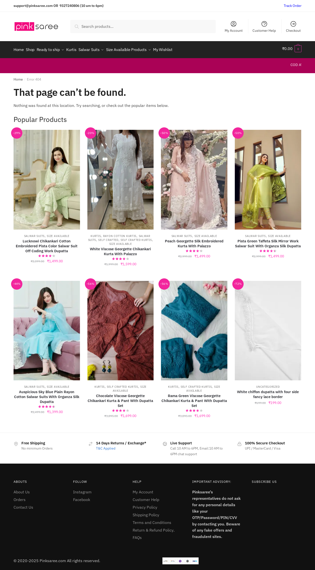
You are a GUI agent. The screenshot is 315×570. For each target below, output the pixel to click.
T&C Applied (105, 446)
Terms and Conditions (152, 520)
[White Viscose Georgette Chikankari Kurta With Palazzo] (120, 177)
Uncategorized (268, 384)
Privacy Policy (145, 505)
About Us (22, 489)
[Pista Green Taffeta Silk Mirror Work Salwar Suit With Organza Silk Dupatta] (268, 177)
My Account (234, 26)
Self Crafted (108, 237)
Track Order (292, 5)
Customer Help (264, 26)
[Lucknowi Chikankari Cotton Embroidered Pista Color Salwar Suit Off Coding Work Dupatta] (47, 177)
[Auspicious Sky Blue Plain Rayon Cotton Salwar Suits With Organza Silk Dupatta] (47, 328)
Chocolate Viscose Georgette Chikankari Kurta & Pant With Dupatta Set (120, 398)
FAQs (137, 535)
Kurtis (96, 233)
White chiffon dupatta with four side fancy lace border (268, 392)
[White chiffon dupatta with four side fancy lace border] (268, 328)
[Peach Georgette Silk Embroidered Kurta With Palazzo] (194, 177)
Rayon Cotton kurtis (119, 233)
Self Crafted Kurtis (136, 237)
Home (18, 77)
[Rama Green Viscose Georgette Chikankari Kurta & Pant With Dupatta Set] (194, 328)
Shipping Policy (146, 512)
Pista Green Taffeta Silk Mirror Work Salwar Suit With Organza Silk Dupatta (268, 241)
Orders (20, 497)
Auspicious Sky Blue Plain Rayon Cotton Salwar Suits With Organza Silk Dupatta (46, 394)
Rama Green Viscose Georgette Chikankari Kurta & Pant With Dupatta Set (194, 398)
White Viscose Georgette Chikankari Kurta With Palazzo (120, 249)
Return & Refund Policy (153, 527)
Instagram (82, 489)
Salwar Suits (34, 233)
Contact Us (23, 505)
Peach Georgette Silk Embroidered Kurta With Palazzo (194, 241)
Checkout (293, 26)
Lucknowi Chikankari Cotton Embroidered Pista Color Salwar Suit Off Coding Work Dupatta (47, 243)
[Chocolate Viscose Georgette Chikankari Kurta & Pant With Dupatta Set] (120, 328)
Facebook (81, 497)
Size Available (58, 233)
